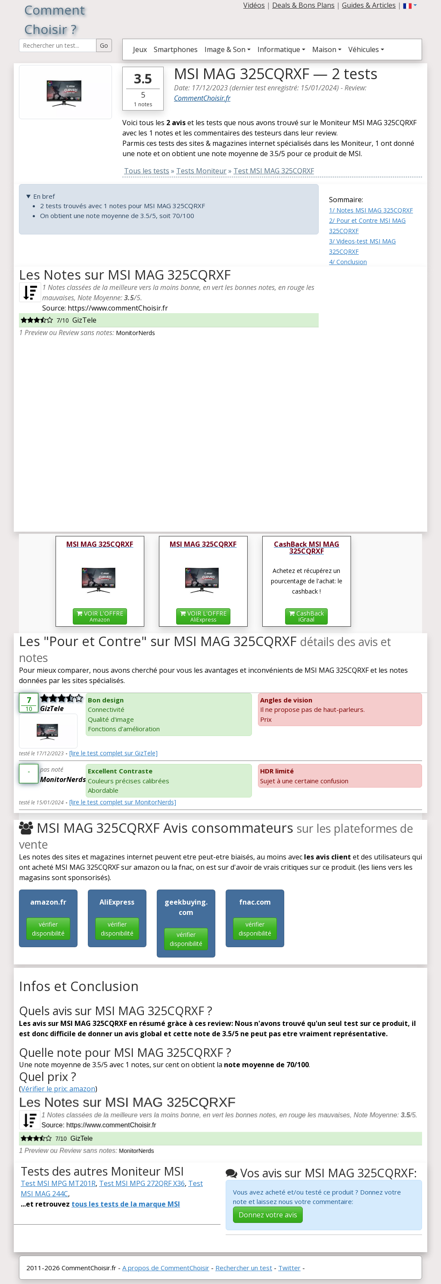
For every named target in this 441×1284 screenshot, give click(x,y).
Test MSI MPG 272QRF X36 (142, 1183)
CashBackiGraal (306, 616)
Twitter (289, 1267)
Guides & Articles (369, 5)
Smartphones (176, 49)
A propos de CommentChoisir (165, 1267)
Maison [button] (324, 49)
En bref (44, 196)
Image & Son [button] (225, 49)
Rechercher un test (243, 1267)
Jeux (140, 49)
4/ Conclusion (348, 262)
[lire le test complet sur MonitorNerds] (122, 802)
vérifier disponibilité (48, 928)
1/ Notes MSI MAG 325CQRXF (371, 210)
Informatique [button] (279, 49)
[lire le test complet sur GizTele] (113, 753)
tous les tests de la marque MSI (125, 1204)
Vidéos (254, 5)
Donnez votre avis (268, 1214)
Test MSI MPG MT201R (58, 1183)
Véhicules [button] (363, 49)
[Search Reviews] (57, 45)
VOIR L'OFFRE (100, 616)
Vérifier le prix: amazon (58, 1088)
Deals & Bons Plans (303, 5)
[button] (410, 5)
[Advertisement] (375, 396)
